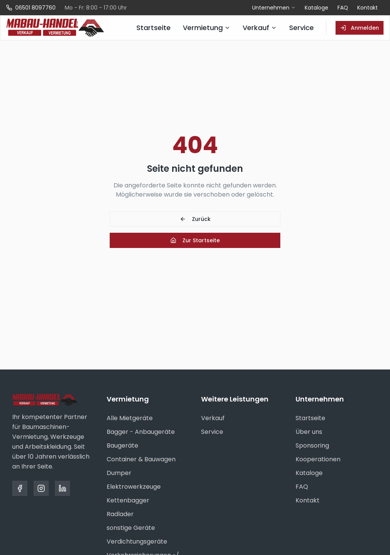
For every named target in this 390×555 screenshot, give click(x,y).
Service (212, 431)
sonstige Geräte (131, 527)
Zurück (195, 219)
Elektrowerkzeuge (134, 486)
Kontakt (367, 7)
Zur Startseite (195, 240)
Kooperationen (318, 459)
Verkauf (213, 418)
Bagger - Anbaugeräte (141, 431)
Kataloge (316, 7)
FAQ (342, 7)
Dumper (119, 473)
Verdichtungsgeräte (137, 541)
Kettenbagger (128, 500)
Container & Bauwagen (141, 459)
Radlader (120, 514)
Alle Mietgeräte (130, 418)
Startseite (310, 418)
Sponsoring (312, 445)
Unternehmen (274, 7)
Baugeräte (122, 445)
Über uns (309, 431)
